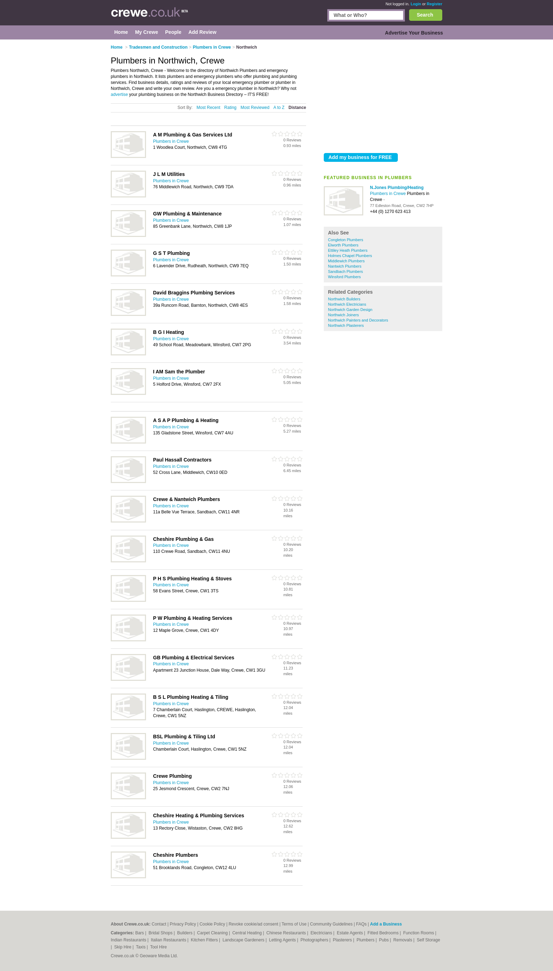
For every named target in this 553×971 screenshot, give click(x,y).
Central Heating (247, 932)
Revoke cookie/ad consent (253, 924)
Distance (297, 107)
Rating (230, 107)
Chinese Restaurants (286, 932)
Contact (159, 924)
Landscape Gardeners (244, 940)
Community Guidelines (331, 924)
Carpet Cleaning (213, 932)
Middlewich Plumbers (346, 261)
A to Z (278, 107)
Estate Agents (350, 932)
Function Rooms (419, 932)
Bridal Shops (161, 932)
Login (416, 4)
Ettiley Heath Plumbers (347, 250)
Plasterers (343, 940)
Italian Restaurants (169, 940)
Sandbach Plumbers (345, 271)
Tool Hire (158, 947)
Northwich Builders (344, 299)
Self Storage (428, 940)
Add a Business (386, 924)
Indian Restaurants (129, 940)
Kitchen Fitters (205, 940)
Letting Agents (283, 940)
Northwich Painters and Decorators (358, 320)
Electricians (321, 932)
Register (434, 4)
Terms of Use (294, 924)
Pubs (384, 940)
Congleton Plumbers (345, 240)
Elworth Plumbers (343, 245)
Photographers (314, 940)
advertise (119, 94)
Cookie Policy (212, 924)
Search (425, 15)
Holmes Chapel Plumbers (350, 256)
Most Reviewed (255, 107)
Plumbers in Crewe (388, 193)
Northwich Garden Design (350, 309)
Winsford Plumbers (344, 277)
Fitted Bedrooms (383, 932)
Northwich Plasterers (346, 325)
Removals (403, 940)
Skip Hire (123, 947)
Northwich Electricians (347, 304)
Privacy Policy (183, 924)
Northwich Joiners (343, 315)
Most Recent (208, 107)
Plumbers (366, 940)
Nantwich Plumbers (344, 266)
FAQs (361, 924)
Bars (140, 932)
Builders (185, 932)
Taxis (141, 947)
